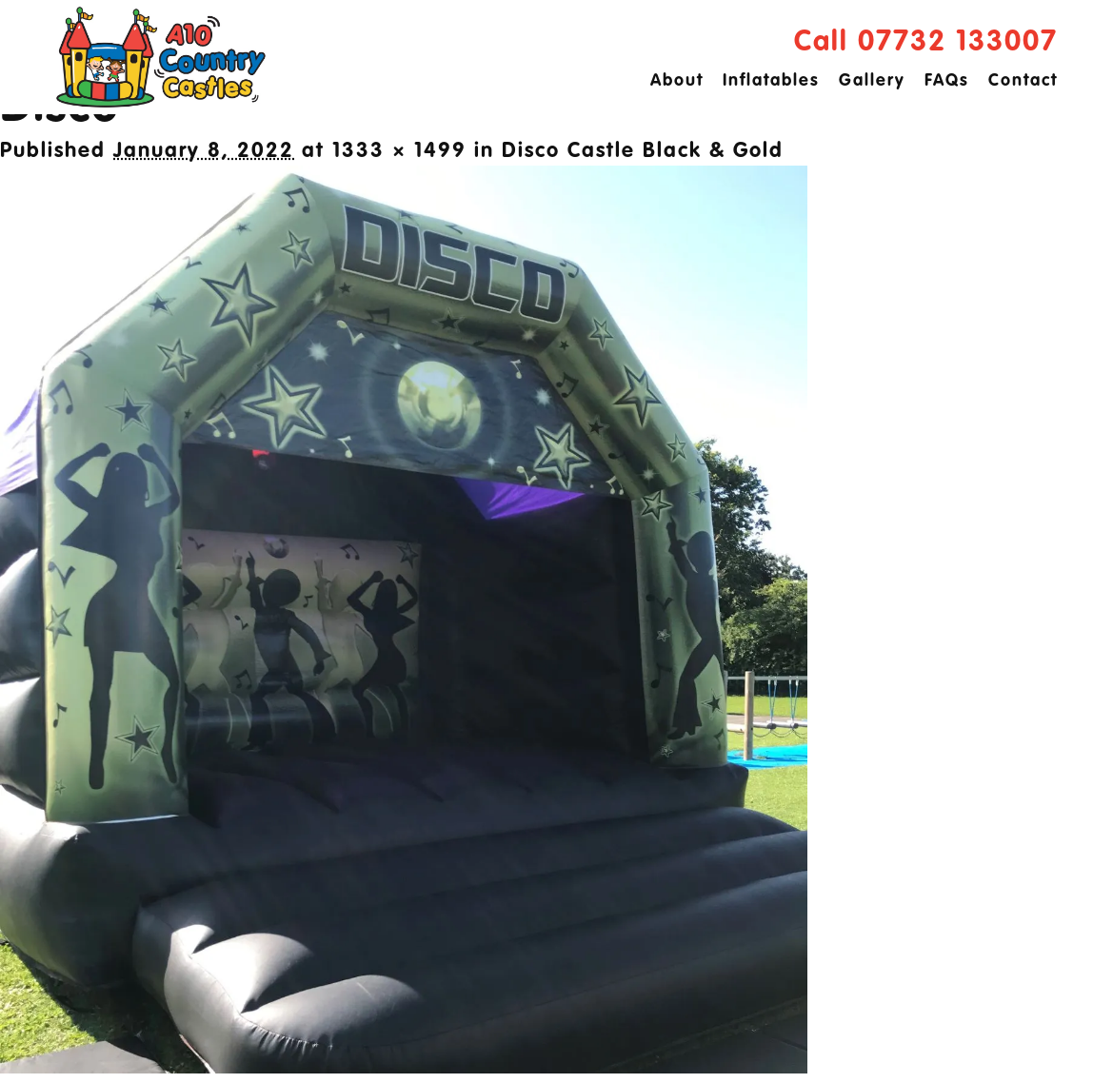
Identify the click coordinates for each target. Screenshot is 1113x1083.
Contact (1023, 80)
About (677, 80)
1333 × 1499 (399, 151)
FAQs (946, 80)
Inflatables (771, 80)
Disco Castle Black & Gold (643, 151)
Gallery (872, 80)
